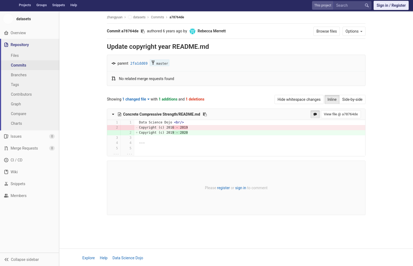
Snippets (58, 5)
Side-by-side (352, 99)
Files (15, 55)
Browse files (326, 31)
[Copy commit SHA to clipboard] (143, 31)
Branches (18, 75)
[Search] (353, 5)
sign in (240, 188)
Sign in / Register (391, 5)
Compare (18, 114)
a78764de (177, 17)
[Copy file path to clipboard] (205, 114)
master (159, 62)
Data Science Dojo (128, 258)
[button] (29, 259)
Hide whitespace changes (299, 99)
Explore (88, 258)
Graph (16, 104)
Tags (15, 84)
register (223, 188)
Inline (332, 99)
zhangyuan (115, 17)
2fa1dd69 (139, 63)
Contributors (21, 94)
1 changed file (136, 99)
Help (73, 5)
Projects (25, 5)
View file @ (341, 114)
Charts (16, 123)
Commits (18, 65)
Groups (41, 5)
